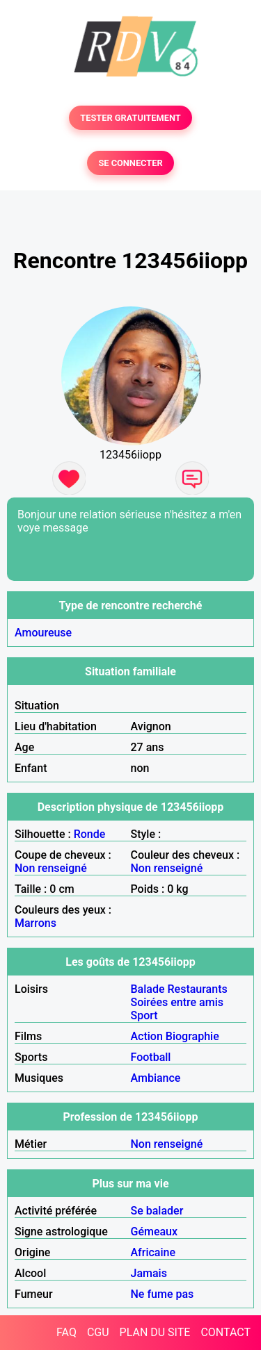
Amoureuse (43, 632)
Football (151, 1057)
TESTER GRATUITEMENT (130, 118)
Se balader (157, 1210)
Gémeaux (154, 1231)
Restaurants (198, 989)
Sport (144, 1015)
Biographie (192, 1036)
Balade (148, 989)
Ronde (90, 834)
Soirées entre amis (177, 1002)
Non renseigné (51, 868)
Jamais (149, 1273)
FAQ (66, 1332)
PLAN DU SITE (155, 1332)
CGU (98, 1332)
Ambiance (156, 1078)
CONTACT (225, 1332)
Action (147, 1036)
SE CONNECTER (130, 163)
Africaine (153, 1252)
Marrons (35, 923)
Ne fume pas (162, 1294)
